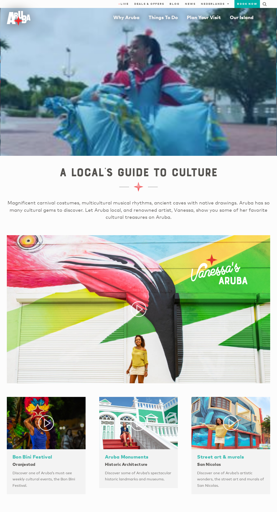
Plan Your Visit (204, 17)
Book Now (247, 3)
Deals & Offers (149, 3)
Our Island (242, 17)
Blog (175, 3)
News (190, 3)
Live (123, 3)
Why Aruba (126, 17)
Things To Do (163, 17)
